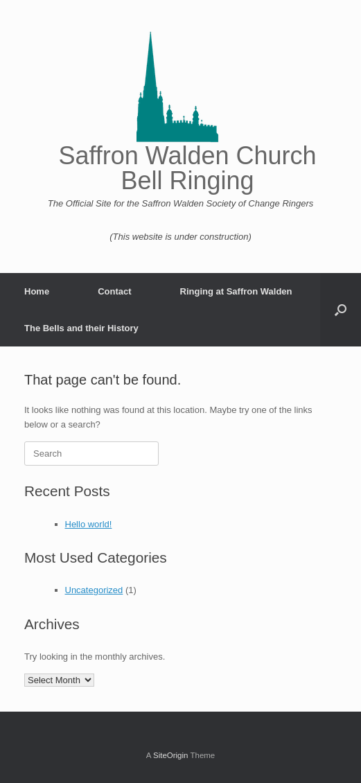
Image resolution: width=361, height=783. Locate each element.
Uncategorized (94, 590)
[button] (340, 309)
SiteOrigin (170, 755)
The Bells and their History (81, 328)
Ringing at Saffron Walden (236, 291)
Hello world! (88, 524)
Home (36, 291)
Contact (114, 291)
